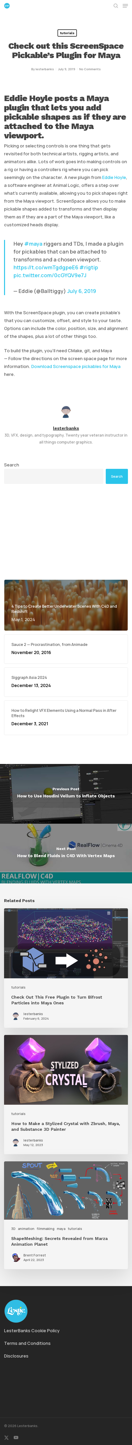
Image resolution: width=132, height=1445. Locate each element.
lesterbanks (45, 69)
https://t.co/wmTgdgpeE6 (45, 267)
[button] (125, 5)
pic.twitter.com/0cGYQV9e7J (49, 275)
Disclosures (16, 1356)
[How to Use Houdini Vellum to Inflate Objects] (66, 794)
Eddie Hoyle (114, 177)
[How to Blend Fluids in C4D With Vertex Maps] (66, 853)
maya (61, 1228)
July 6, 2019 (81, 291)
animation (26, 1228)
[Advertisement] (66, 531)
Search (11, 465)
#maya (33, 243)
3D (13, 1228)
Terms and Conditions (27, 1343)
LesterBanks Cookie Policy (32, 1330)
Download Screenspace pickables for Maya (76, 366)
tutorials (67, 33)
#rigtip (88, 267)
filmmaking (45, 1228)
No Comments (90, 69)
